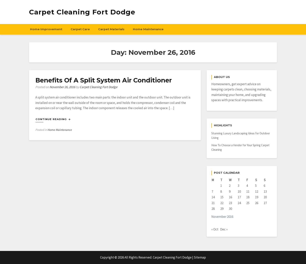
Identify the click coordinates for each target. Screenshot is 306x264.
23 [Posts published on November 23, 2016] (230, 203)
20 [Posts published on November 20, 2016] (265, 197)
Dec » (224, 229)
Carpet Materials (111, 29)
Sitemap (200, 257)
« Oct (214, 229)
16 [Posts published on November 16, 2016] (230, 197)
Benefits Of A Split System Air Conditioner (103, 80)
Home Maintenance (148, 29)
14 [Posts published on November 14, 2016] (213, 197)
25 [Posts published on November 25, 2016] (247, 203)
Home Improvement (46, 29)
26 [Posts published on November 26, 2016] (256, 203)
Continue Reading (53, 119)
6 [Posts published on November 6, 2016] (264, 185)
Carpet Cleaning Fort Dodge (82, 12)
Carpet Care (80, 29)
